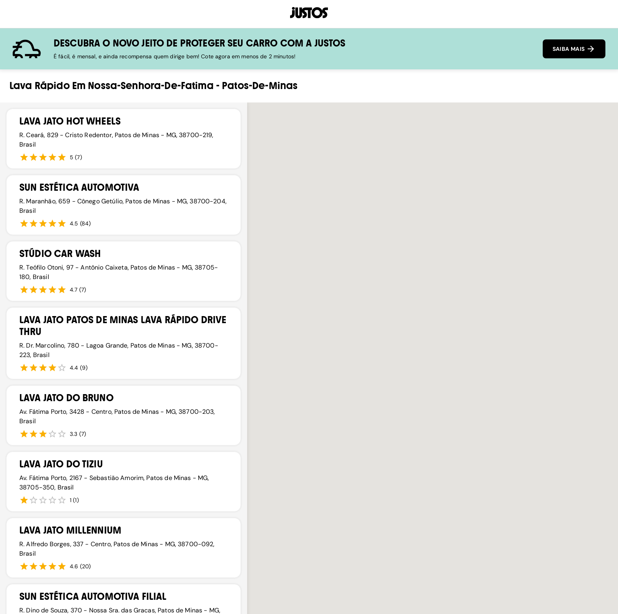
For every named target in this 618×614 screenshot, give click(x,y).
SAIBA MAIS (574, 49)
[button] (383, 474)
